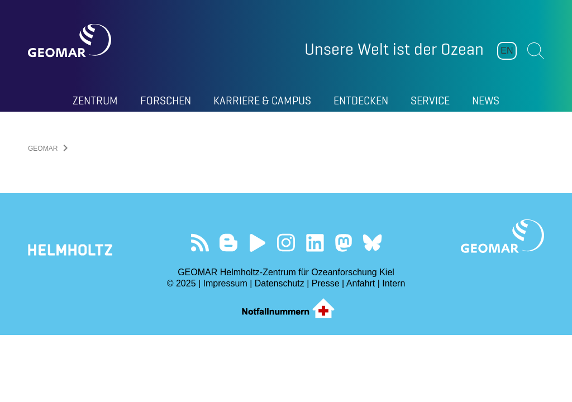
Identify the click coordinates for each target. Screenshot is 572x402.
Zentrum (95, 100)
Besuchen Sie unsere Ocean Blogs (229, 242)
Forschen (165, 100)
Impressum (225, 283)
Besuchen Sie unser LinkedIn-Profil (315, 242)
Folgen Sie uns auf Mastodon (343, 242)
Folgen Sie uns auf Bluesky (372, 242)
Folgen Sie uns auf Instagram (286, 242)
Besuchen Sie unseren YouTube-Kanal (257, 242)
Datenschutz (279, 283)
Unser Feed (199, 242)
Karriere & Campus (262, 100)
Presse (326, 283)
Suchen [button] (535, 50)
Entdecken (360, 100)
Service (430, 100)
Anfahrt (360, 283)
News (485, 100)
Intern (393, 283)
